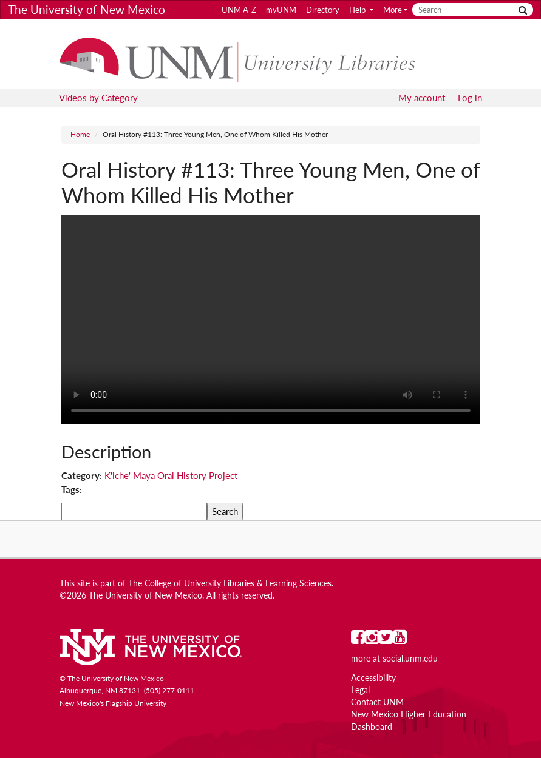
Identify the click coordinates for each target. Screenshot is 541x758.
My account (421, 97)
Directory (322, 10)
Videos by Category (98, 97)
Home (80, 134)
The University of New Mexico (86, 9)
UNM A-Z (239, 10)
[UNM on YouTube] (400, 640)
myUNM (281, 10)
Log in (470, 97)
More (392, 10)
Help (358, 10)
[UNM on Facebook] (358, 640)
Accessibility (373, 678)
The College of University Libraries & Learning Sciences (230, 583)
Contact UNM (377, 702)
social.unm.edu (410, 658)
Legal (360, 690)
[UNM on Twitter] (386, 640)
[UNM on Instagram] (372, 640)
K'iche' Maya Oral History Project (170, 475)
